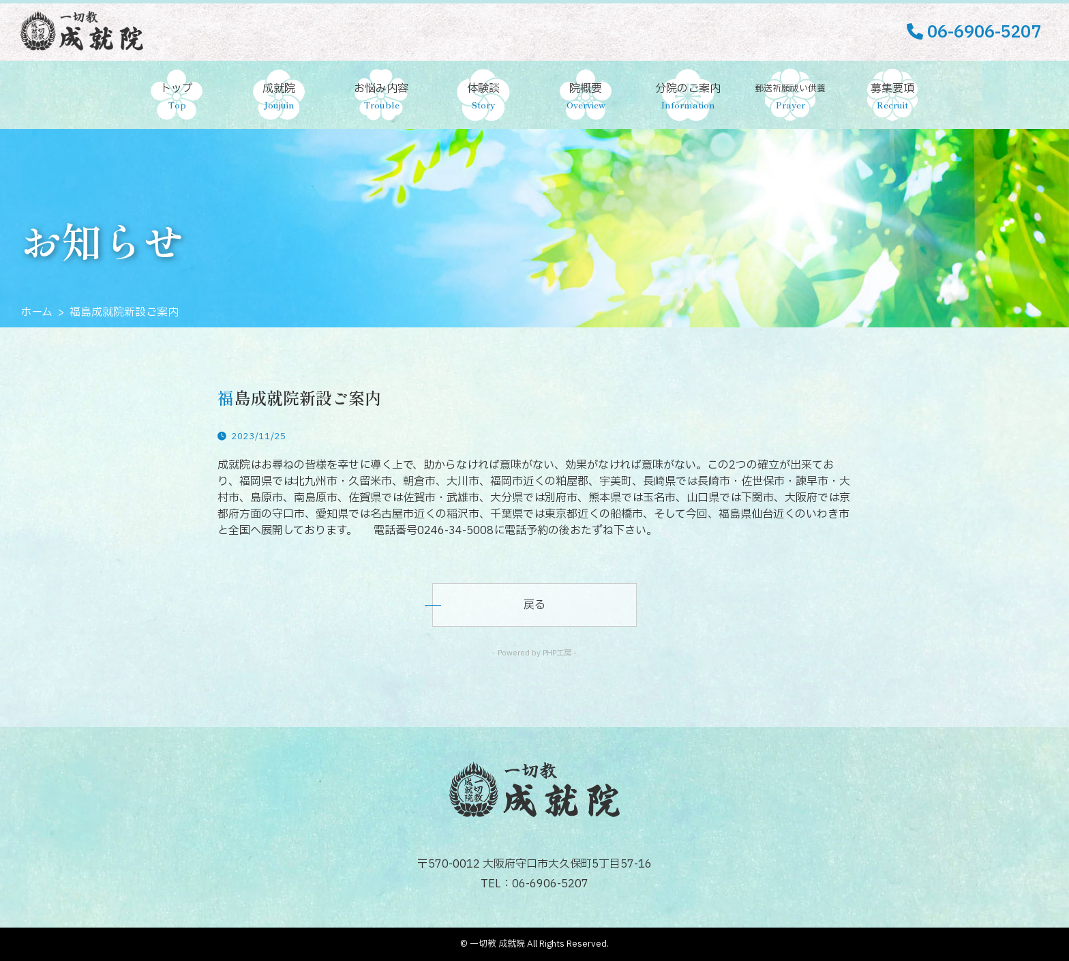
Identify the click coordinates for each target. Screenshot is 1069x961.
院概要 (585, 96)
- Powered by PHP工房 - (534, 653)
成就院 (279, 96)
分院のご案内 (688, 96)
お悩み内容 (381, 96)
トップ (176, 96)
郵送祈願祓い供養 (790, 97)
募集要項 (892, 96)
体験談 (483, 96)
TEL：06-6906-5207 (534, 884)
